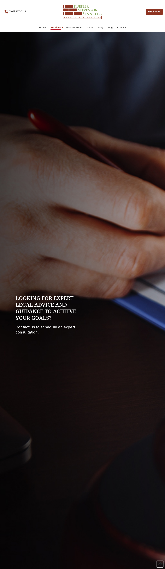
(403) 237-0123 (15, 11)
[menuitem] (42, 28)
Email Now (154, 11)
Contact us (25, 327)
